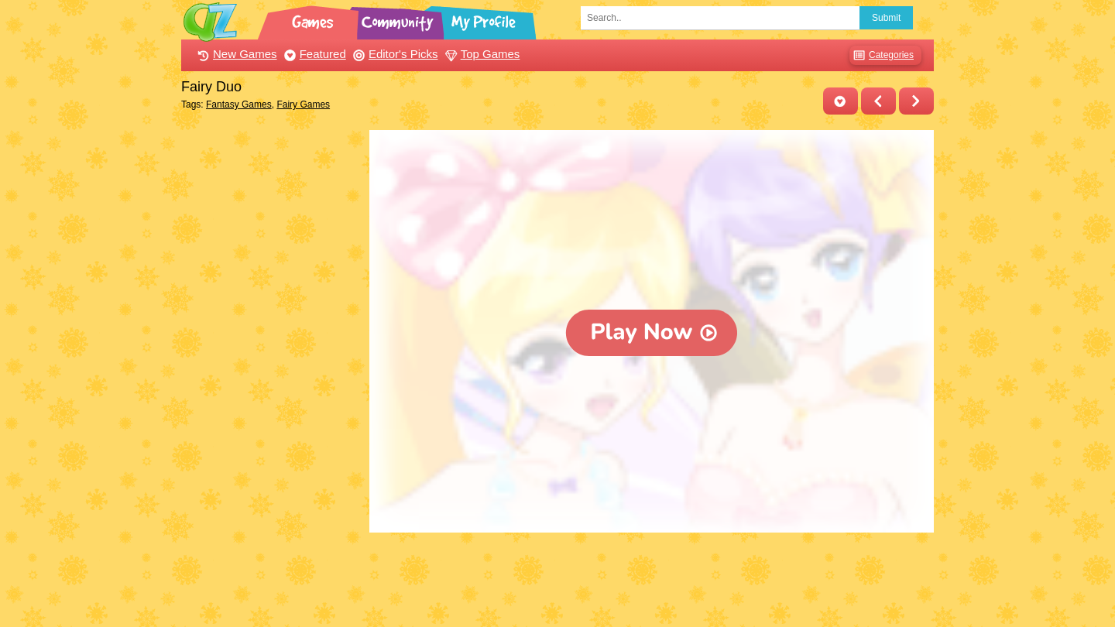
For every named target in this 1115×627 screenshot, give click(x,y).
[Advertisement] (271, 362)
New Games (235, 53)
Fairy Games (303, 104)
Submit (886, 17)
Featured (313, 53)
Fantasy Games (239, 104)
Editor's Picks (393, 53)
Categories (881, 55)
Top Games (480, 53)
